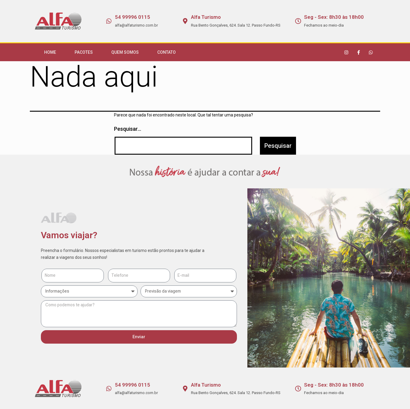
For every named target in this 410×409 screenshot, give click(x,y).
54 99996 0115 (132, 17)
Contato (166, 52)
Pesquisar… (127, 129)
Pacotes (84, 52)
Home (50, 52)
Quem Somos (125, 52)
